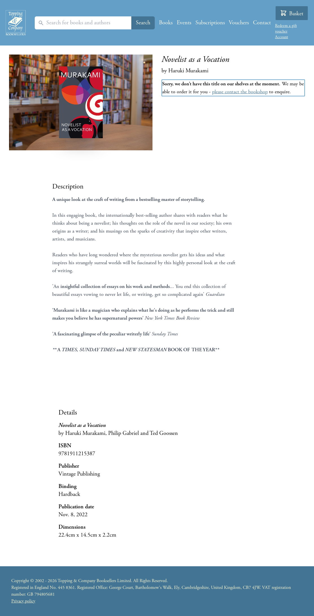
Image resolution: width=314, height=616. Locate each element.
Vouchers (239, 22)
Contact (262, 22)
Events (184, 22)
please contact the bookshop (240, 91)
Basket (291, 13)
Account (281, 37)
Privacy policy (23, 601)
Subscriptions (210, 22)
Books (166, 22)
